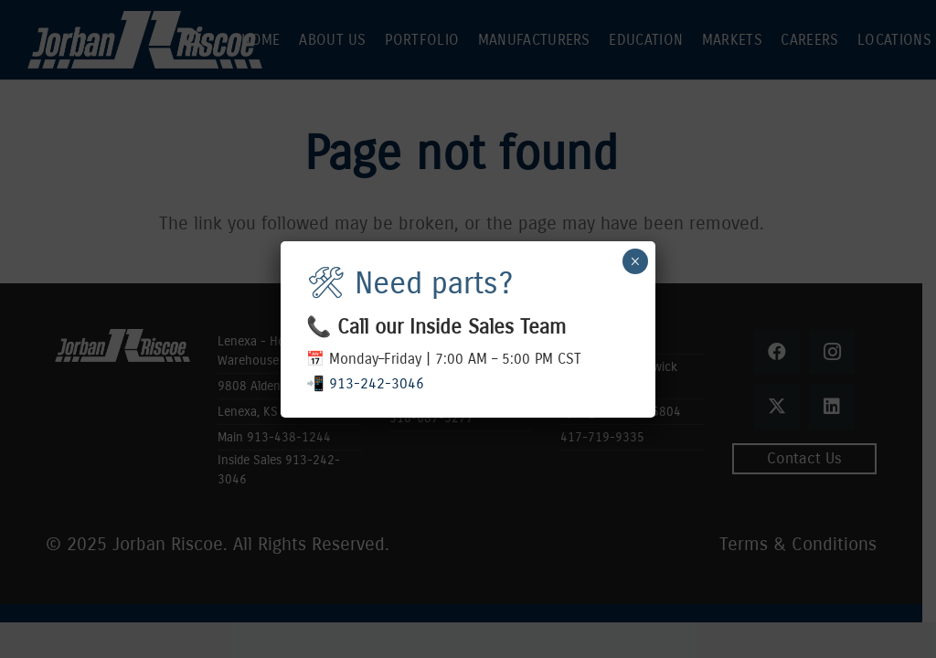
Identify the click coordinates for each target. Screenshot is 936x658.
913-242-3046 (376, 383)
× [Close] (635, 261)
